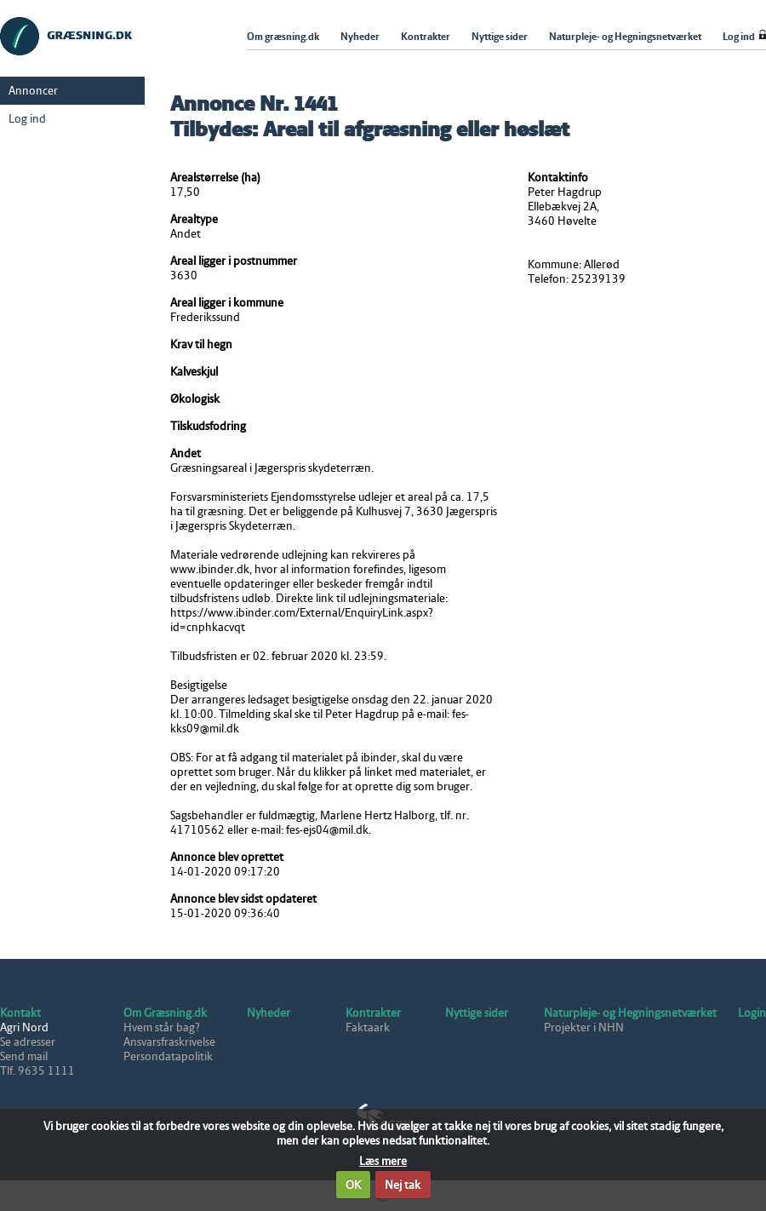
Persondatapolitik (168, 1056)
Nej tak (402, 1185)
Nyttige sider (476, 1013)
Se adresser (27, 1042)
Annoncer (33, 90)
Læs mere (383, 1161)
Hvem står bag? (161, 1027)
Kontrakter (373, 1013)
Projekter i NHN (584, 1027)
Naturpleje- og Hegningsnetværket (630, 1013)
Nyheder (268, 1013)
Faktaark (368, 1027)
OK (353, 1185)
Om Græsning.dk (165, 1013)
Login (752, 1013)
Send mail (24, 1056)
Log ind (27, 119)
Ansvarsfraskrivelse (169, 1042)
